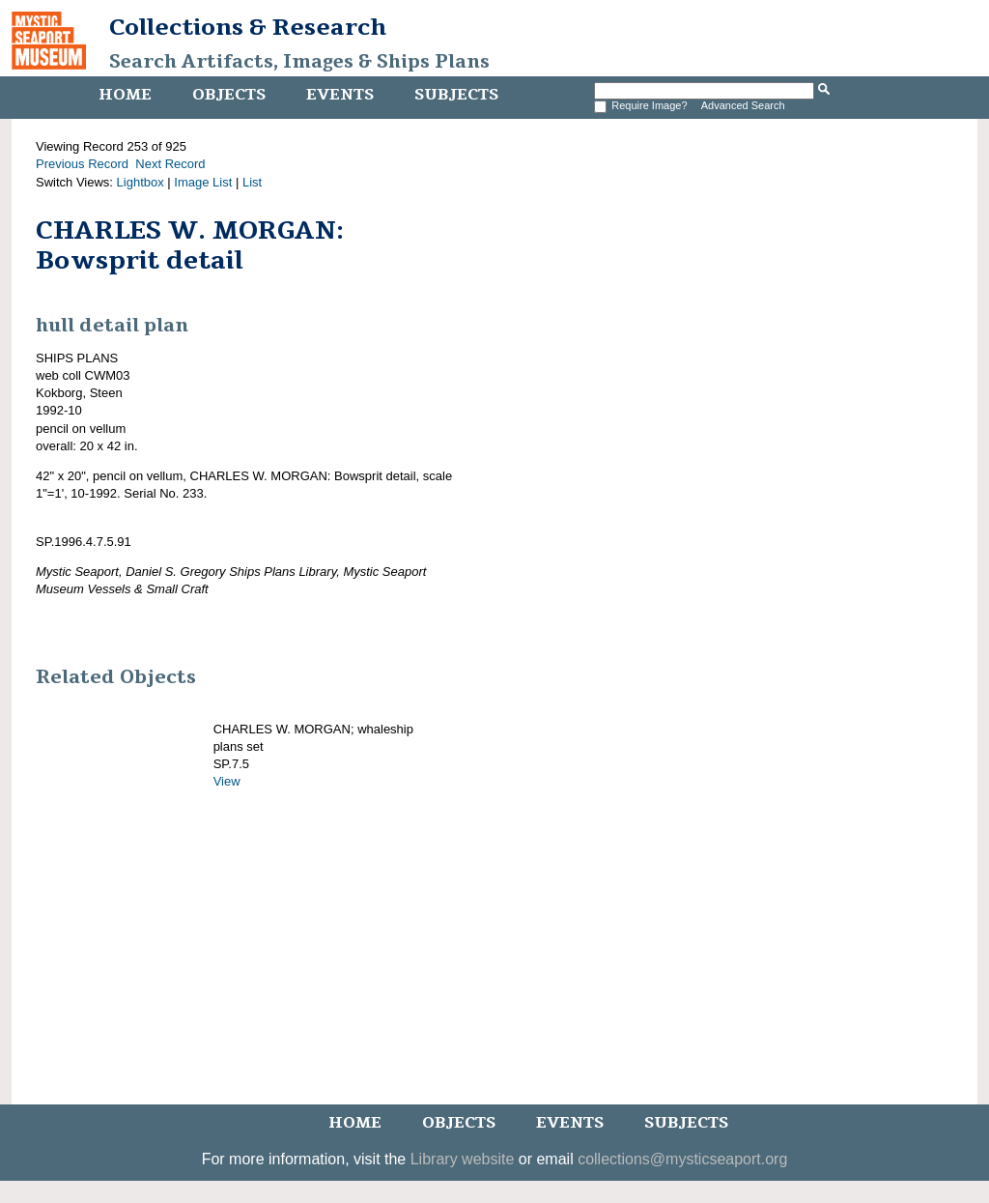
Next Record (170, 164)
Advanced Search (743, 105)
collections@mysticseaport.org (682, 1159)
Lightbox (140, 182)
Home (125, 94)
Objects (229, 94)
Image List (203, 182)
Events (340, 94)
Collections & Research (247, 27)
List (252, 182)
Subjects (456, 94)
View (226, 781)
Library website (462, 1159)
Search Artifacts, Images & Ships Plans (299, 61)
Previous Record (82, 164)
